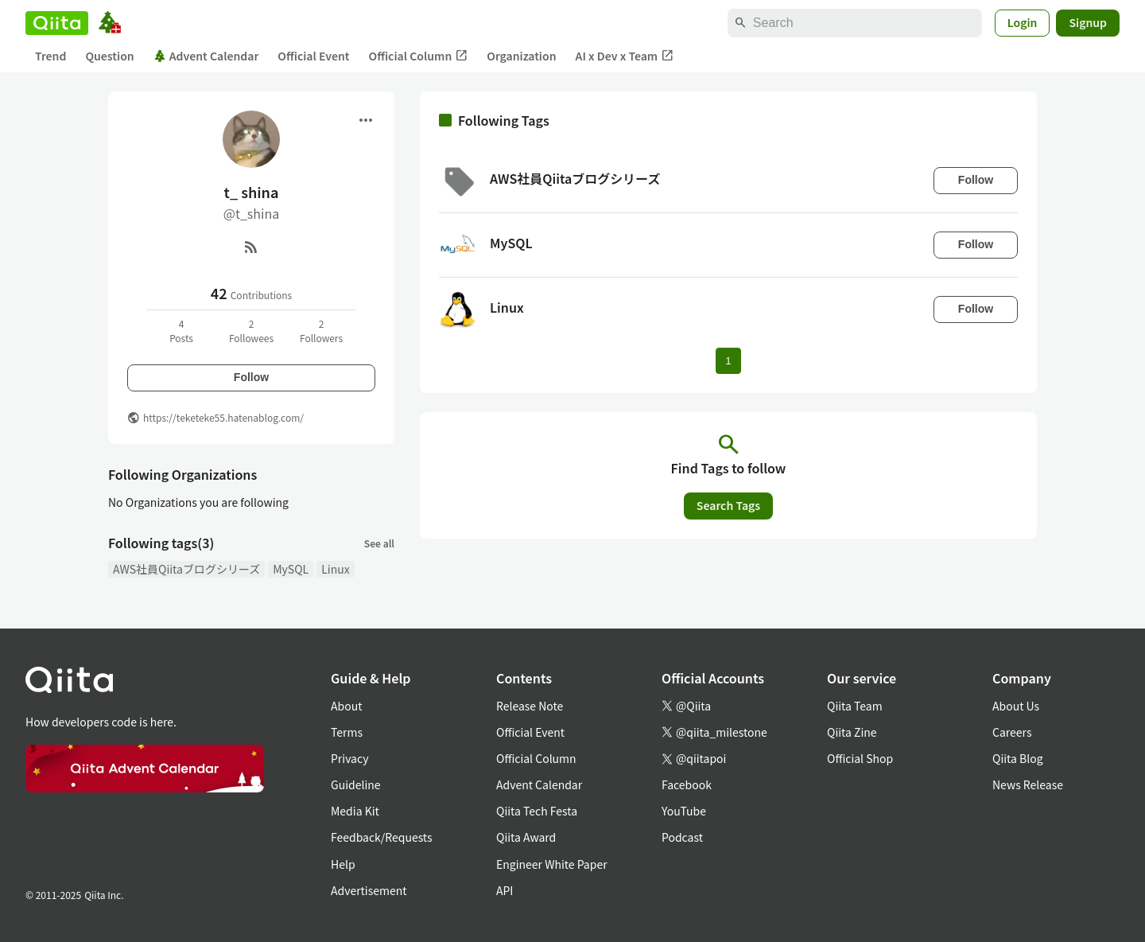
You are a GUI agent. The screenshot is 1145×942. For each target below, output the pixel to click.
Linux (335, 569)
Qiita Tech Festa (536, 811)
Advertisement (369, 890)
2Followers (321, 330)
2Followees (251, 330)
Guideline (356, 784)
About (346, 706)
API (504, 890)
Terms (347, 732)
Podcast (682, 837)
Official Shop (860, 758)
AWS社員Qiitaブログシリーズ (186, 569)
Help (343, 864)
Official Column (418, 56)
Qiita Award (526, 837)
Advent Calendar (206, 56)
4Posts (181, 330)
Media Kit (355, 811)
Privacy (349, 758)
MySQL (291, 569)
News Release (1027, 784)
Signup (1088, 22)
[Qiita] (56, 23)
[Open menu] (366, 120)
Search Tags (728, 505)
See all (379, 543)
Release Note (529, 706)
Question (109, 56)
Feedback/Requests (382, 837)
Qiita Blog (1017, 758)
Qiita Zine (852, 732)
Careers (1011, 732)
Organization (521, 56)
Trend (50, 56)
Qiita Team (855, 706)
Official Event (313, 56)
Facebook (687, 784)
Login (1022, 22)
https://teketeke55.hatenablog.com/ (223, 417)
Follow (251, 377)
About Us (1015, 706)
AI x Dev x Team (625, 56)
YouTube (684, 811)
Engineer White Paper (551, 864)
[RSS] (251, 246)
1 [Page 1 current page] (728, 361)
